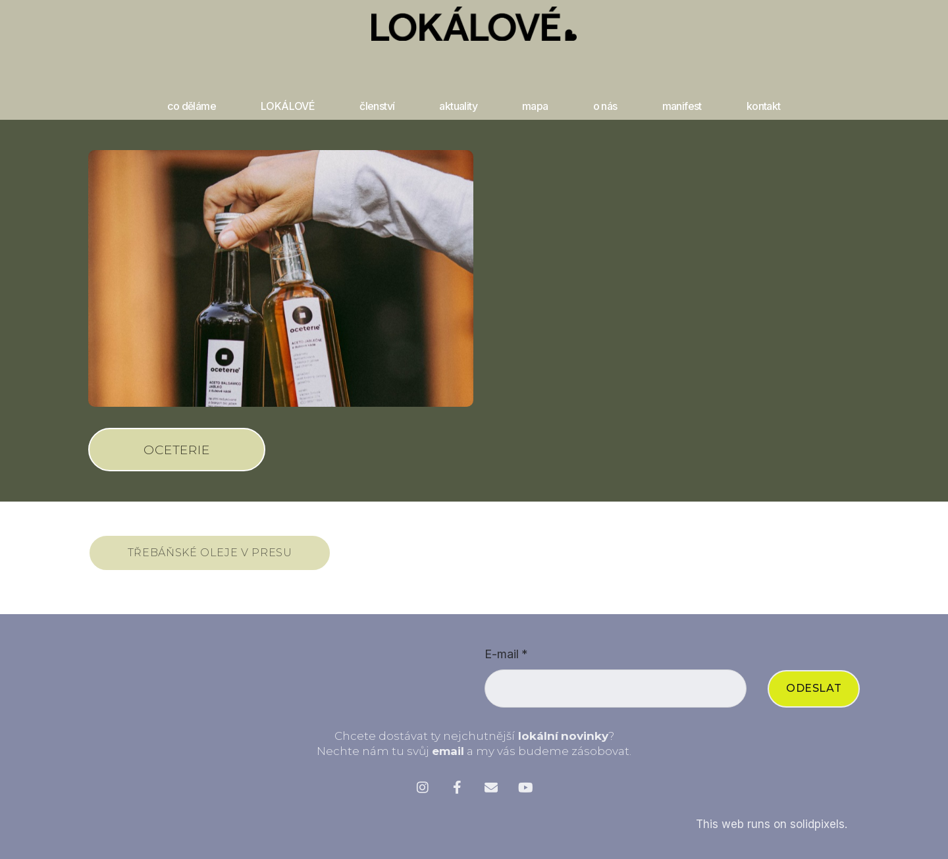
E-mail (506, 658)
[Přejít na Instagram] (422, 791)
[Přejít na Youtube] (525, 791)
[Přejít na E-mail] (491, 791)
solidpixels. (818, 828)
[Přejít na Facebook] (456, 791)
